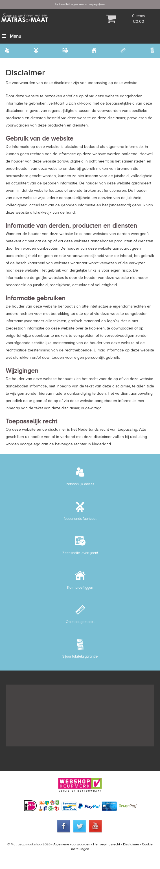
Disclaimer (131, 844)
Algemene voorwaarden (71, 844)
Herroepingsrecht (106, 844)
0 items (138, 16)
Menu (11, 36)
